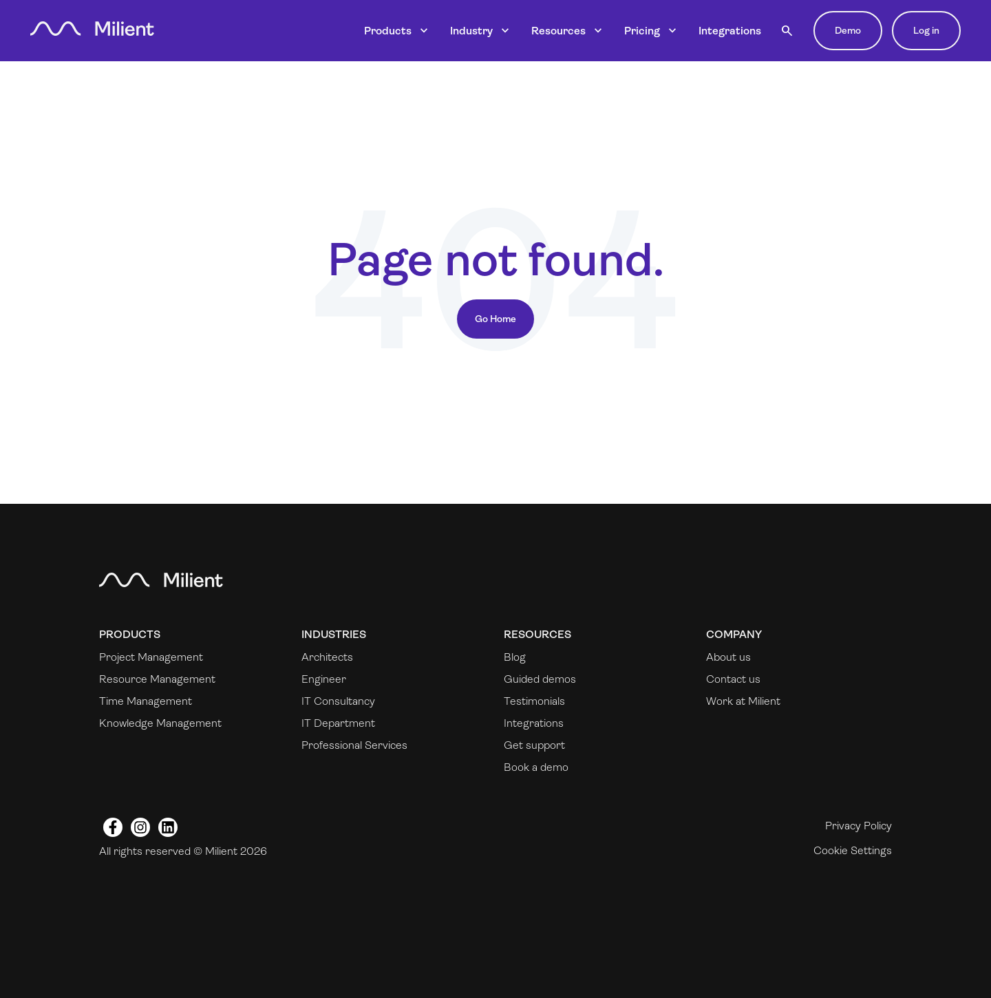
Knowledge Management (160, 723)
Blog (515, 656)
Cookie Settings (852, 850)
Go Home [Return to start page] (495, 318)
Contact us (733, 679)
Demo (848, 30)
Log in (926, 30)
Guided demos (540, 679)
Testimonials (534, 701)
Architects (327, 656)
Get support (534, 745)
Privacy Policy (858, 825)
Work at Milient (743, 701)
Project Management (151, 656)
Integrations (730, 30)
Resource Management (157, 679)
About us (728, 656)
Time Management (145, 701)
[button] (787, 31)
